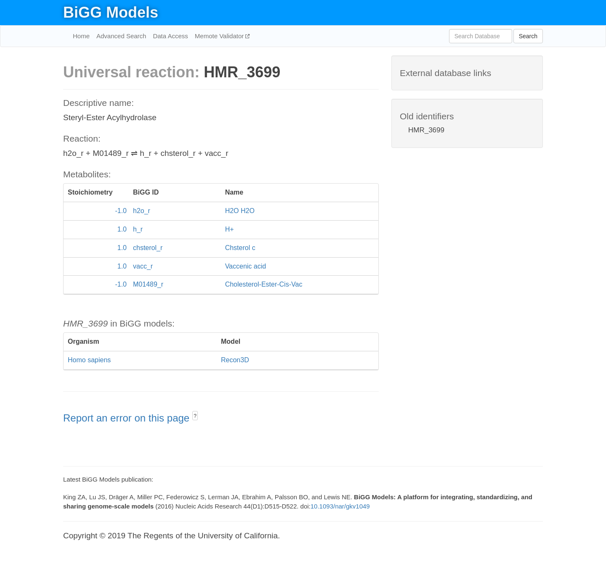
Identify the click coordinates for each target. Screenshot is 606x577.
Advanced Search (121, 36)
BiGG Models (110, 12)
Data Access (170, 36)
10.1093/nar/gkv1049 (340, 506)
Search (528, 36)
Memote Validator (220, 36)
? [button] (195, 416)
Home (81, 36)
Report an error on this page (127, 418)
